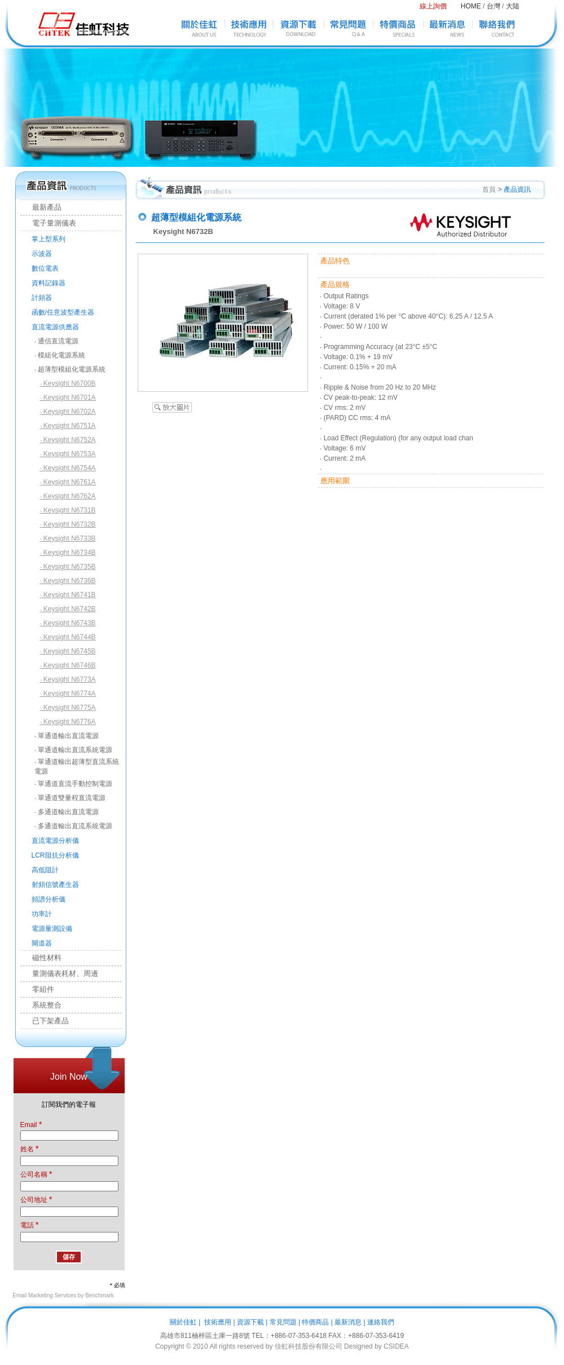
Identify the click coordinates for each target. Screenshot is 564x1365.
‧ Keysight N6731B (68, 510)
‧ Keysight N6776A (68, 722)
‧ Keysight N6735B (68, 567)
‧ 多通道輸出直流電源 (66, 812)
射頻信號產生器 (55, 885)
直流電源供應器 (55, 327)
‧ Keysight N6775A (68, 708)
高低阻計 (45, 870)
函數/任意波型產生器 (63, 312)
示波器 (42, 254)
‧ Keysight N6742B (68, 609)
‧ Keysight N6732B (68, 524)
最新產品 (41, 207)
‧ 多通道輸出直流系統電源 (73, 826)
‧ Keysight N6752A (68, 440)
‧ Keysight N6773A (68, 679)
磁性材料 (41, 957)
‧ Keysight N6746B (68, 665)
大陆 (512, 6)
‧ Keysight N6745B (68, 651)
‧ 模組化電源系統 (59, 355)
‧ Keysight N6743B (68, 623)
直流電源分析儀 (55, 841)
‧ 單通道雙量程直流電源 (69, 798)
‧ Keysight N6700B (68, 383)
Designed (358, 1346)
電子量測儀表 (48, 223)
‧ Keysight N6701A (68, 397)
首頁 (489, 189)
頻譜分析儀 (48, 899)
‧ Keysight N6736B (68, 581)
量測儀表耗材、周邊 (59, 973)
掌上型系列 (48, 239)
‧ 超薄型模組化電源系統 (69, 369)
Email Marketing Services (44, 1295)
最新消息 (348, 1322)
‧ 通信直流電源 (56, 341)
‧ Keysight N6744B (68, 637)
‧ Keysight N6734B (68, 552)
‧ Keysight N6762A (68, 496)
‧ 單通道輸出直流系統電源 (73, 750)
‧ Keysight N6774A (68, 693)
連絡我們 (380, 1322)
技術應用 (217, 1322)
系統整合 (41, 1005)
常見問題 (283, 1322)
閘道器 (42, 943)
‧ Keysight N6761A (68, 482)
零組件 (37, 989)
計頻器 (42, 298)
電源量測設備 (52, 929)
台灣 (493, 6)
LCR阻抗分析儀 (55, 855)
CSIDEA (396, 1346)
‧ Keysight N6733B (68, 538)
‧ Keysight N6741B (68, 595)
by (378, 1346)
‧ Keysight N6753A (68, 454)
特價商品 (315, 1322)
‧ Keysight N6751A (68, 426)
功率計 (42, 914)
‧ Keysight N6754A (68, 468)
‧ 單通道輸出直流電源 (66, 736)
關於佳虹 (183, 1322)
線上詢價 (433, 6)
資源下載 (250, 1322)
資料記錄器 (48, 283)
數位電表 (45, 268)
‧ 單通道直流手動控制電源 (73, 784)
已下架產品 (44, 1021)
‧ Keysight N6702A (68, 412)
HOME (471, 6)
